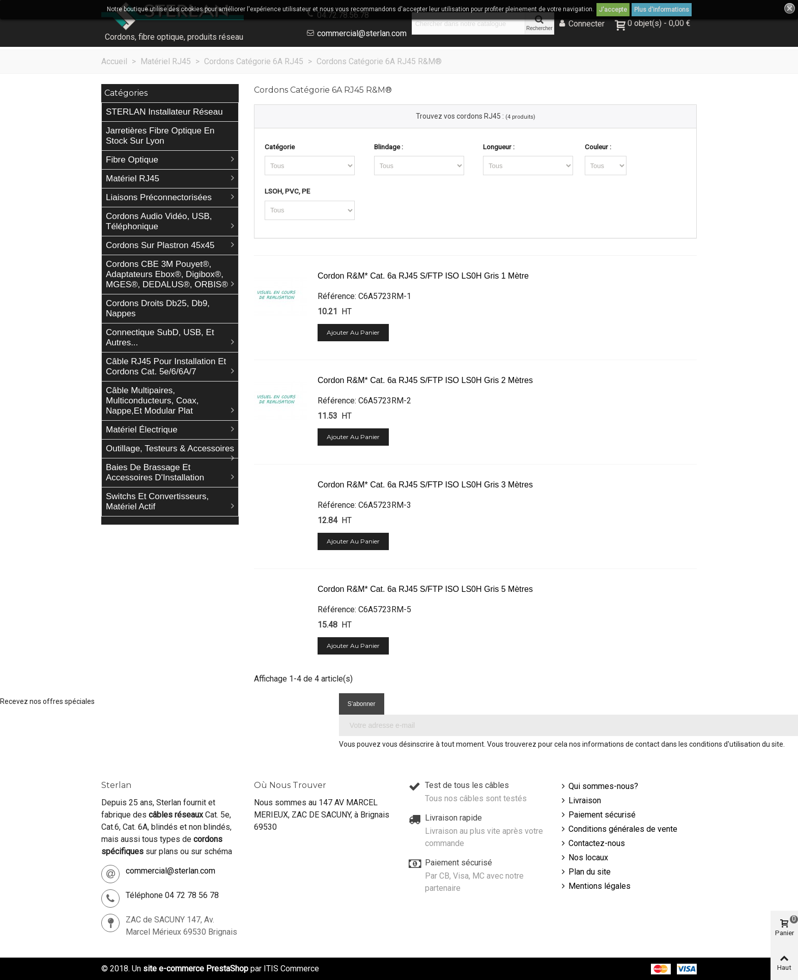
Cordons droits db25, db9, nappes (158, 308)
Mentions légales (595, 886)
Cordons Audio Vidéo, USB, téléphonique (159, 221)
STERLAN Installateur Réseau (164, 112)
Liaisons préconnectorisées (159, 197)
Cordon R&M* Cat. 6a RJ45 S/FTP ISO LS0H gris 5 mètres (425, 589)
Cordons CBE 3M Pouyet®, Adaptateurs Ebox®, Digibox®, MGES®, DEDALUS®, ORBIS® (167, 274)
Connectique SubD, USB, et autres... (160, 337)
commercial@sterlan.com (362, 33)
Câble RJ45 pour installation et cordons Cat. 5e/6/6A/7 (166, 366)
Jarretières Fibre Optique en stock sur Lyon (160, 136)
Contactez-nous (592, 843)
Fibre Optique (132, 160)
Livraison (580, 801)
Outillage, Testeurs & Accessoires (170, 448)
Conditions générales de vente (618, 829)
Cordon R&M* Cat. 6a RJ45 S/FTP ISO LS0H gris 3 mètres (425, 484)
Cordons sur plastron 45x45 (160, 245)
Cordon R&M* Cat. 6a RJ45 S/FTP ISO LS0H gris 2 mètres (425, 380)
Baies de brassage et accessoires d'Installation (155, 472)
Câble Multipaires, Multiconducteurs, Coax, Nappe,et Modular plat (152, 401)
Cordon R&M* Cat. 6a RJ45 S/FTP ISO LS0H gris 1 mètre (423, 275)
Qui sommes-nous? (598, 786)
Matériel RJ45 (132, 178)
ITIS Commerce (291, 968)
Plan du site (585, 872)
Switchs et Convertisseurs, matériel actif (157, 501)
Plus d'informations (661, 9)
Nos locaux (583, 858)
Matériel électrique (142, 429)
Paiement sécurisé (597, 815)
